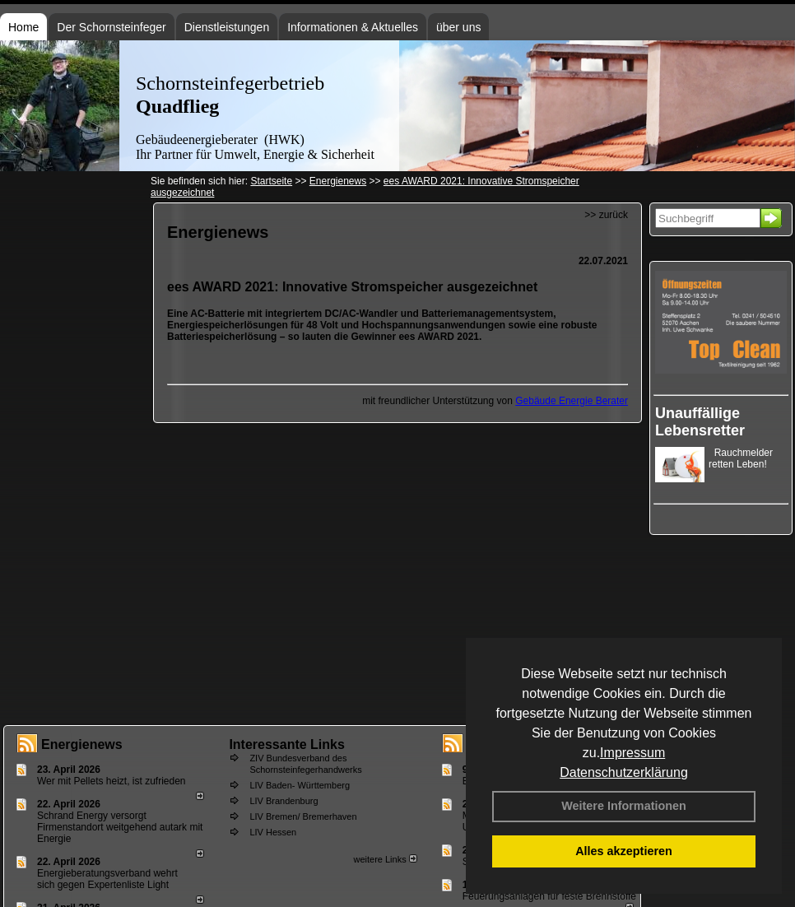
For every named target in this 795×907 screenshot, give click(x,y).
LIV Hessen (272, 832)
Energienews (82, 744)
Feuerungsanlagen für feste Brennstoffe (549, 896)
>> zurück (606, 215)
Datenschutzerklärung (624, 772)
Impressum (632, 753)
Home (23, 27)
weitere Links (384, 859)
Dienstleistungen (227, 27)
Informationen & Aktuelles (352, 27)
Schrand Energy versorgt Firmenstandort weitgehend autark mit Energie (119, 827)
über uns (458, 27)
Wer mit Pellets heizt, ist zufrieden (111, 781)
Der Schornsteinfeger (111, 27)
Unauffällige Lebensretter (700, 422)
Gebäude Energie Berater (571, 401)
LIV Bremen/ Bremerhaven (302, 816)
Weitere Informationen (623, 805)
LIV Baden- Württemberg (299, 785)
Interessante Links (287, 744)
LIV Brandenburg (283, 801)
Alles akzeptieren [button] (623, 851)
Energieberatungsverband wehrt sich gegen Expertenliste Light (107, 879)
